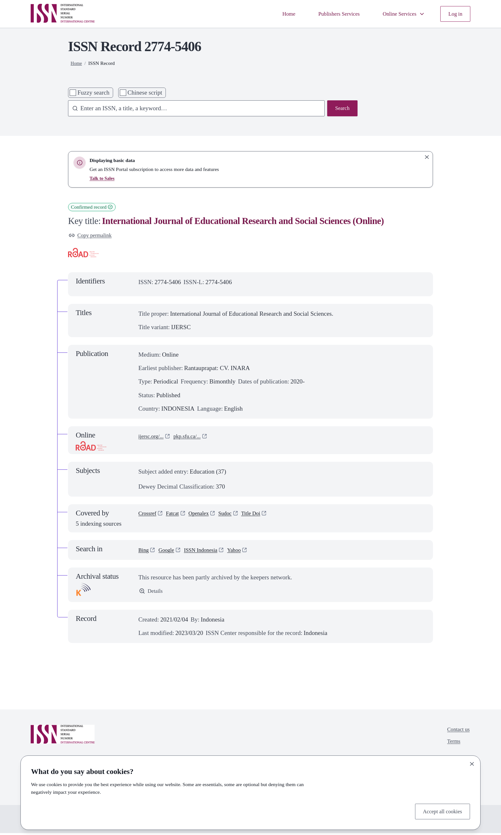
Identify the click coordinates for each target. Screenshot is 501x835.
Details (152, 593)
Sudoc (233, 515)
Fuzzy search (93, 92)
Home (274, 13)
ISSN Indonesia (207, 551)
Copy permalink (93, 236)
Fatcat (176, 515)
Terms (451, 745)
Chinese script (144, 92)
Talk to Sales (102, 178)
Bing (144, 551)
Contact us (457, 732)
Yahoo (244, 551)
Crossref (148, 515)
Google (169, 551)
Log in (454, 13)
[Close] (472, 762)
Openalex (204, 515)
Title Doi (262, 515)
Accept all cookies (439, 810)
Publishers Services (328, 13)
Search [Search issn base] (341, 108)
